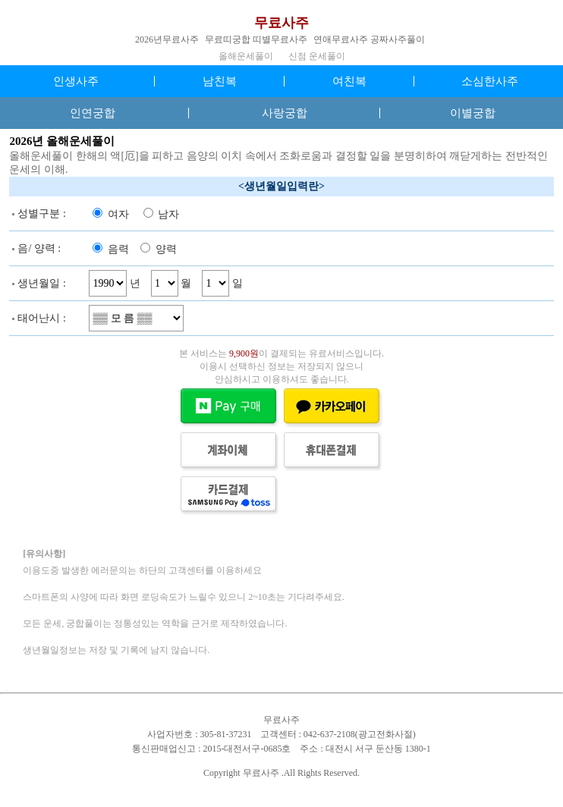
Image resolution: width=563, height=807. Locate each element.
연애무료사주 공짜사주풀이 (369, 39)
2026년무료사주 (167, 39)
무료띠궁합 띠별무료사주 (256, 39)
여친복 (349, 81)
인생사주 (76, 81)
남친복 (220, 81)
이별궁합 (472, 113)
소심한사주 (489, 81)
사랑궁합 (284, 113)
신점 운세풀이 (316, 56)
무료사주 (281, 22)
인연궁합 (92, 113)
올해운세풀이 (246, 56)
